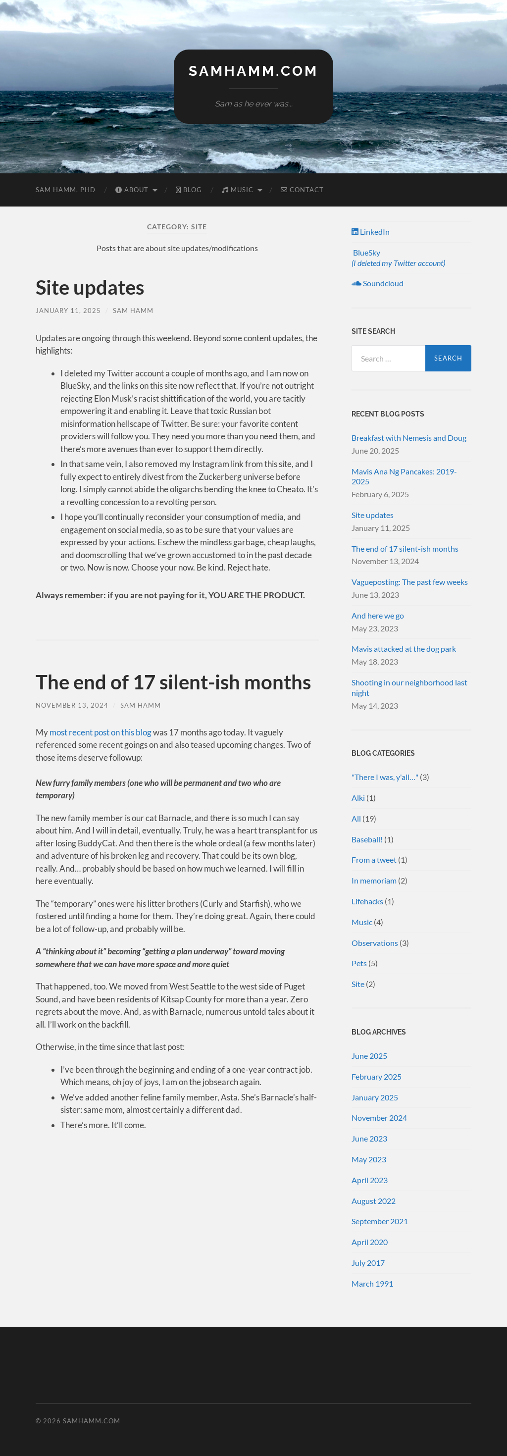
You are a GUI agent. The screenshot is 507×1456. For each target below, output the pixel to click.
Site (358, 983)
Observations (375, 942)
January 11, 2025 (68, 310)
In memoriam (374, 880)
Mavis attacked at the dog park (404, 648)
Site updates (90, 287)
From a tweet (374, 859)
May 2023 (369, 1159)
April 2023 (370, 1180)
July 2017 (368, 1262)
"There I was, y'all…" (385, 776)
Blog (189, 190)
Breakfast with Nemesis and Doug (409, 437)
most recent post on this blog (101, 732)
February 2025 (377, 1076)
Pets (359, 963)
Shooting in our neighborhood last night (409, 687)
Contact (302, 190)
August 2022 (374, 1200)
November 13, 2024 (72, 705)
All (356, 818)
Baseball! (367, 839)
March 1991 (372, 1283)
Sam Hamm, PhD (66, 190)
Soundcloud (378, 283)
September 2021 (380, 1221)
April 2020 (370, 1242)
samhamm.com (253, 71)
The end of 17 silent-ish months (173, 682)
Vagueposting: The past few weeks (410, 581)
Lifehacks (367, 901)
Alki (358, 797)
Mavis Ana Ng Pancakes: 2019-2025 (404, 476)
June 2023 (369, 1138)
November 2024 (379, 1117)
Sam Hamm (133, 310)
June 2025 (369, 1055)
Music (238, 190)
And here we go (378, 615)
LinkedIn (371, 231)
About (132, 190)
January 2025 (375, 1097)
